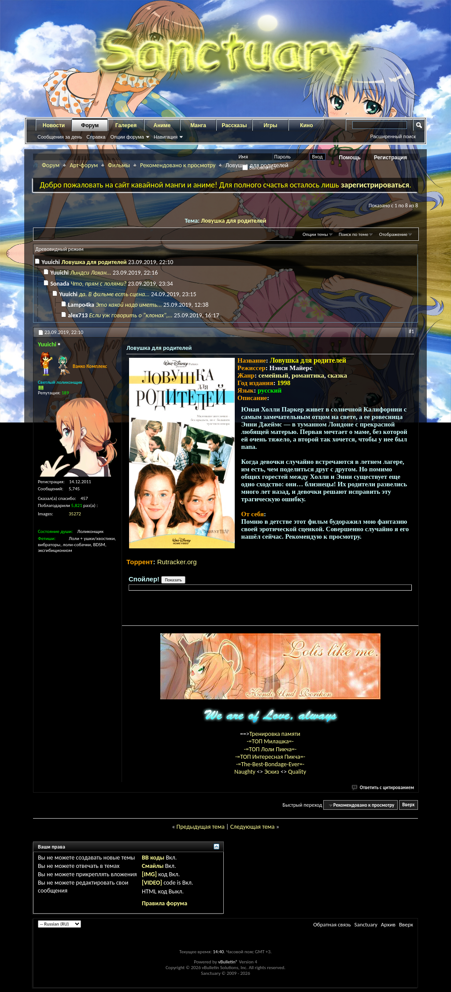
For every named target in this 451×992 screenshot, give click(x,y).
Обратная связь (332, 924)
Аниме (162, 125)
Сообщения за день (59, 137)
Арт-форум (84, 165)
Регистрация (390, 157)
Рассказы (234, 125)
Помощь (350, 157)
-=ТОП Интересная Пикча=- (270, 757)
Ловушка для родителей (233, 220)
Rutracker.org (177, 562)
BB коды (153, 857)
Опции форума (127, 137)
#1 (411, 331)
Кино (306, 125)
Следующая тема (252, 826)
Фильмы (119, 165)
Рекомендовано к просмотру (177, 165)
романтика (308, 375)
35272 (75, 514)
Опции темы (315, 234)
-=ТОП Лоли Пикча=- (270, 749)
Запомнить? (259, 167)
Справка (95, 137)
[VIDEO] (152, 882)
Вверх (408, 805)
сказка (337, 375)
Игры (270, 125)
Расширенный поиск (393, 136)
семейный (273, 375)
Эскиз (272, 771)
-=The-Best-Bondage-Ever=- (270, 764)
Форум (90, 125)
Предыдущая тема (200, 826)
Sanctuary (365, 924)
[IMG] (149, 874)
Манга (198, 125)
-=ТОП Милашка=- (270, 741)
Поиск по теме (353, 234)
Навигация (165, 137)
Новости (54, 125)
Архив (388, 924)
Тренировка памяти (274, 734)
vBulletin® (228, 962)
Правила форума (164, 903)
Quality (297, 771)
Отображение (393, 234)
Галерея (126, 125)
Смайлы (152, 866)
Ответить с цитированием (383, 787)
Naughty (245, 771)
